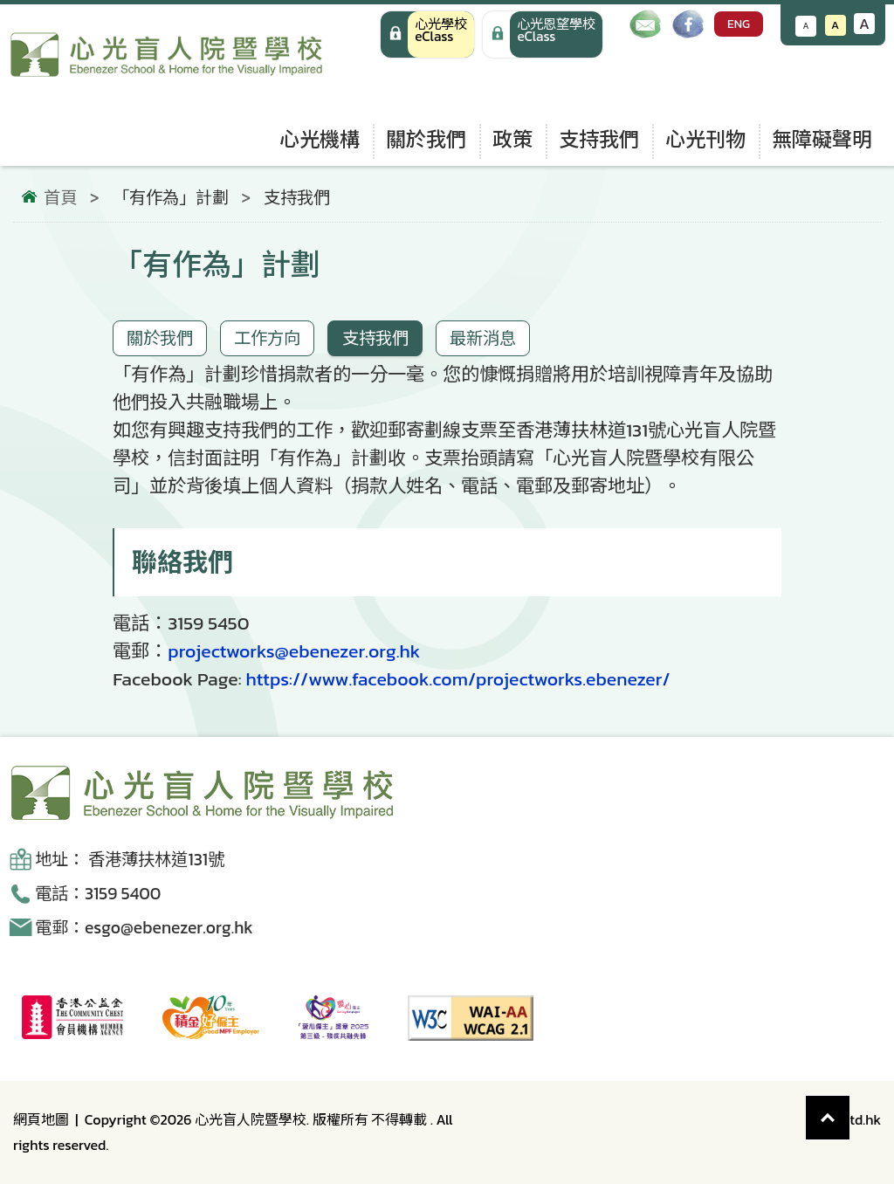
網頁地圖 (41, 1119)
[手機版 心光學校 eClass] (542, 34)
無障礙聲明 (822, 139)
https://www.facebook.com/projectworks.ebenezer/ (457, 678)
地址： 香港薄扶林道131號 (129, 859)
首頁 (60, 198)
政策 (512, 139)
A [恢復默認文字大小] (835, 25)
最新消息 (483, 338)
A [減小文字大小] (806, 25)
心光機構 (319, 139)
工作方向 (267, 338)
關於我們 (426, 139)
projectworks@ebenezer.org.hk (294, 650)
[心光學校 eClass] (427, 34)
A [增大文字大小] (864, 23)
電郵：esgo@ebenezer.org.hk (144, 927)
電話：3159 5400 (98, 893)
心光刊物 (705, 139)
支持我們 (599, 139)
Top (849, 1108)
